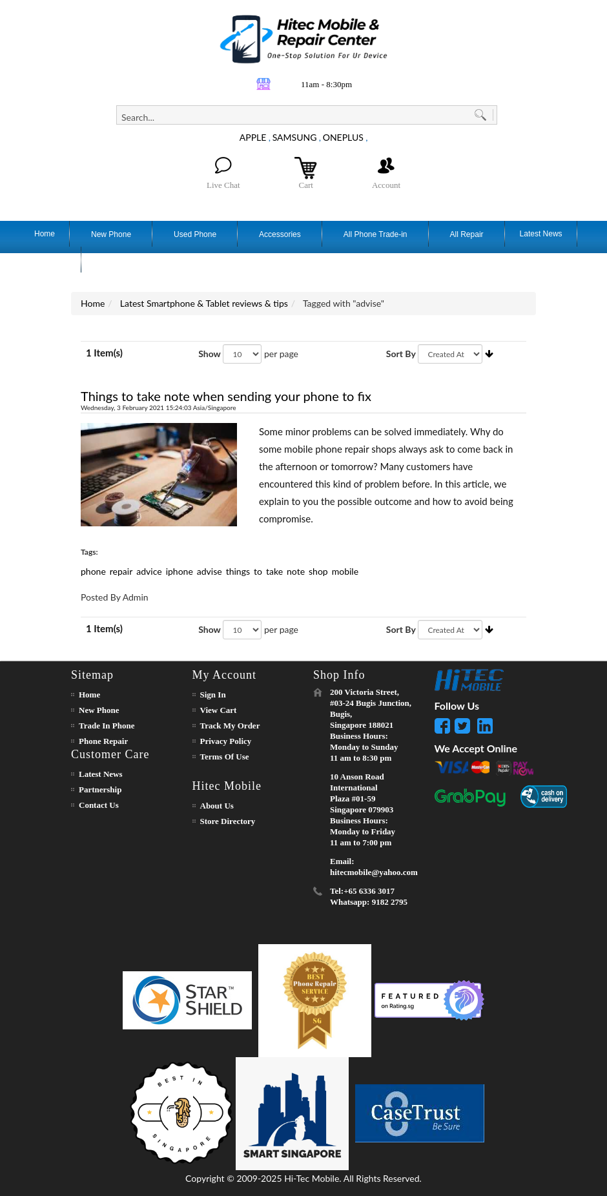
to (258, 571)
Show (209, 353)
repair (121, 571)
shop (318, 571)
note (296, 571)
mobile (345, 571)
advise (209, 571)
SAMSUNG (295, 137)
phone (93, 571)
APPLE (253, 137)
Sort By (401, 353)
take (274, 571)
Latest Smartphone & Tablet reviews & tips (204, 303)
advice (148, 571)
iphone (179, 571)
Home (93, 303)
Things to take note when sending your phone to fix (226, 396)
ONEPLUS (343, 137)
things (238, 571)
